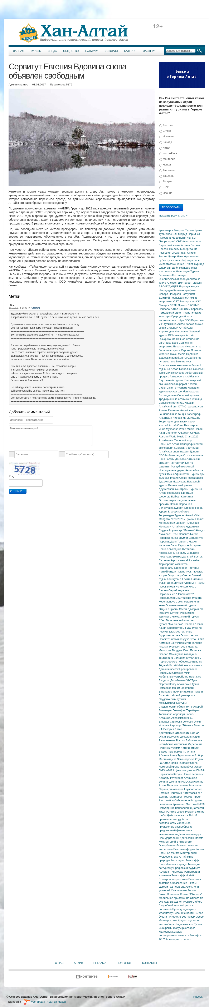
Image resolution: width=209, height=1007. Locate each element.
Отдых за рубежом (179, 575)
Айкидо (200, 530)
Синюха (175, 616)
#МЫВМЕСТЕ (191, 417)
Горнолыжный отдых (180, 492)
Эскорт (198, 766)
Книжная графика (185, 290)
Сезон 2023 (197, 639)
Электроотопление (180, 631)
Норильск (194, 233)
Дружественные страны (174, 489)
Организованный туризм (181, 605)
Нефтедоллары (190, 260)
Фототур (171, 811)
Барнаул (185, 286)
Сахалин (164, 560)
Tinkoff (193, 815)
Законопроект (186, 759)
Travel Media (178, 354)
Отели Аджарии (189, 609)
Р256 (175, 534)
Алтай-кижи (166, 440)
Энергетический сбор (172, 279)
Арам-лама (184, 684)
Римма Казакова (169, 410)
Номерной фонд (169, 766)
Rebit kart (195, 676)
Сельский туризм (188, 395)
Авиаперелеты (191, 241)
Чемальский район (171, 312)
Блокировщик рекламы (173, 879)
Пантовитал (177, 462)
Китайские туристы (190, 597)
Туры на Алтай (184, 515)
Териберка (193, 710)
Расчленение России (172, 740)
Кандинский (179, 237)
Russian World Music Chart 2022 (178, 436)
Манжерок (165, 931)
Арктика (176, 556)
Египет (165, 131)
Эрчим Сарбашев (181, 504)
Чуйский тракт (194, 519)
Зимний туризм (189, 616)
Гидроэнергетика (170, 635)
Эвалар (164, 654)
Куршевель (166, 856)
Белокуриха (166, 507)
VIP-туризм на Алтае (172, 324)
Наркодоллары (168, 597)
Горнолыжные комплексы (175, 365)
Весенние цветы (184, 912)
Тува (194, 680)
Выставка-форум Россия (188, 849)
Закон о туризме (177, 387)
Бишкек (195, 245)
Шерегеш (165, 496)
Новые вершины (193, 774)
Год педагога (177, 886)
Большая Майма (169, 852)
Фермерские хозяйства (173, 564)
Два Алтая (165, 481)
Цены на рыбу (177, 552)
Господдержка (168, 395)
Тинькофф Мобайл (183, 875)
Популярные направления (175, 807)
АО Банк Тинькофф (171, 871)
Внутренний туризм (171, 380)
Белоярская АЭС (190, 301)
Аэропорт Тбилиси (182, 725)
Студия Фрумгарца (171, 530)
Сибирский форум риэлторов (177, 927)
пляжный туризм (191, 800)
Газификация (167, 339)
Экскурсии (173, 736)
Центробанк (176, 256)
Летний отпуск (190, 747)
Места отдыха (168, 759)
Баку (174, 642)
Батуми (175, 612)
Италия (164, 646)
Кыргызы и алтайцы (186, 447)
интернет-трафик (180, 939)
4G (161, 939)
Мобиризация (188, 248)
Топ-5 (189, 706)
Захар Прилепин (169, 894)
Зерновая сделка (170, 350)
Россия (192, 890)
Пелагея (189, 624)
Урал (162, 811)
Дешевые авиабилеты (173, 357)
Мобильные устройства (174, 676)
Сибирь (197, 901)
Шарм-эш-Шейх (169, 267)
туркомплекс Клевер (172, 372)
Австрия (166, 125)
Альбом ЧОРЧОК (189, 432)
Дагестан (198, 807)
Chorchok (172, 432)
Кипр (186, 650)
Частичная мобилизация (174, 271)
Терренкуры (167, 515)
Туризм (36, 51)
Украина (164, 725)
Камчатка (187, 496)
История (111, 51)
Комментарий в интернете (175, 841)
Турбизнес (165, 233)
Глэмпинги (166, 804)
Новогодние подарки (172, 470)
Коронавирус (167, 601)
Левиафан (179, 710)
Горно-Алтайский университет (177, 695)
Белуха (164, 590)
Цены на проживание (184, 762)
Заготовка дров (169, 342)
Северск (164, 305)
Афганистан (182, 474)
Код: (11, 476)
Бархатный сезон (170, 245)
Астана (186, 245)
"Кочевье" (165, 534)
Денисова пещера (189, 834)
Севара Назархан (170, 294)
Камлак (176, 931)
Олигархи (180, 252)
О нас (59, 962)
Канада (165, 142)
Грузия (196, 721)
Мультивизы (193, 657)
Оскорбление (167, 845)
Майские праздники (190, 665)
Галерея (130, 51)
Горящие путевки (178, 785)
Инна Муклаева (169, 429)
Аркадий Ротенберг (171, 777)
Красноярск (166, 230)
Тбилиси (174, 248)
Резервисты (166, 252)
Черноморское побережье (175, 661)
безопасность (167, 822)
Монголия (167, 159)
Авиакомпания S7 (182, 717)
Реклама (99, 962)
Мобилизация (174, 455)
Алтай (190, 335)
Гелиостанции (189, 635)
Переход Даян (168, 541)
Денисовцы (187, 837)
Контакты (149, 962)
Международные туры (172, 702)
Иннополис (182, 331)
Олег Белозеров (187, 425)
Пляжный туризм (170, 747)
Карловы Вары (168, 545)
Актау (174, 755)
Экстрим (191, 804)
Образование (179, 882)
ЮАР (164, 187)
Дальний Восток (192, 556)
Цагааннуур (196, 537)
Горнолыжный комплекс (181, 620)
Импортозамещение (172, 264)
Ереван (164, 248)
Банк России (167, 459)
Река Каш (165, 556)
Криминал (179, 804)
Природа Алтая (169, 309)
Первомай (165, 672)
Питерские (175, 916)
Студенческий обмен (172, 706)
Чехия (192, 541)
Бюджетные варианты (173, 751)
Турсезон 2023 (178, 646)
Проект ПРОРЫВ (188, 305)
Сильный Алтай (177, 327)
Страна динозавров (171, 789)
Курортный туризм (189, 545)
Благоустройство (178, 511)
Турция (165, 181)
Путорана (165, 237)
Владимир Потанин (192, 691)
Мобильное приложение (174, 897)
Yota (166, 939)
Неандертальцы (169, 837)
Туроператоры (175, 627)
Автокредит (178, 860)
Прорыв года (167, 586)
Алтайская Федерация (188, 744)
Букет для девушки (184, 909)
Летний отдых (168, 571)
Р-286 (201, 804)
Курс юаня (174, 260)
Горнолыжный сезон (191, 369)
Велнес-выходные (170, 549)
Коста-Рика (168, 153)
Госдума (177, 650)
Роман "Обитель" (191, 894)
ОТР (181, 406)
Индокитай (184, 642)
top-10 (176, 687)
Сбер (162, 620)
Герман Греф (192, 796)
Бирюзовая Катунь (171, 774)
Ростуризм (188, 294)
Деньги (194, 451)
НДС (188, 627)
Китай (164, 148)
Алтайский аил (168, 406)
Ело (193, 732)
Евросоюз (179, 346)
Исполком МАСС (186, 586)
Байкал (176, 496)
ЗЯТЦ (174, 305)
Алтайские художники (185, 526)
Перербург (187, 766)
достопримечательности (174, 935)
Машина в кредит (176, 864)
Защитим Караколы (191, 309)
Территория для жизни (173, 421)
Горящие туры (188, 267)
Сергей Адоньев (179, 590)
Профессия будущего (186, 867)
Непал (165, 165)
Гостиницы (179, 275)
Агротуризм (178, 560)
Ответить (35, 308)
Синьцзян (193, 552)
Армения (165, 642)
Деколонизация (190, 736)
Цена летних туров (179, 582)
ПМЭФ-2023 (167, 770)
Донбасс (180, 459)
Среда (52, 51)
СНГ (179, 241)
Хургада (199, 264)
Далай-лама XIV (180, 680)
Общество (71, 51)
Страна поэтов (193, 406)
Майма (199, 837)
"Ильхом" (189, 530)
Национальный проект (173, 567)
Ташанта (183, 541)
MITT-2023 (198, 582)
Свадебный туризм (171, 905)
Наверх (198, 996)
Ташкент (196, 282)
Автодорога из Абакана (184, 376)
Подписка (192, 354)
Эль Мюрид (180, 233)
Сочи (182, 477)
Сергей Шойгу (168, 684)
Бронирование (188, 669)
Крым (198, 230)
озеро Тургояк (186, 811)
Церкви (164, 886)
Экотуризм (189, 916)
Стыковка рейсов (181, 721)
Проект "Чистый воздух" (174, 639)
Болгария (180, 657)
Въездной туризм (181, 901)
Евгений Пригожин (171, 792)
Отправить (17, 491)
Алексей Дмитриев (179, 282)
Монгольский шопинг (172, 522)
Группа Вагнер (193, 789)
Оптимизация (167, 500)
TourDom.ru (166, 657)
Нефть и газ (193, 346)
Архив (78, 962)
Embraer (164, 721)
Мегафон (195, 935)
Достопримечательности (174, 732)
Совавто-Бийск (188, 534)
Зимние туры (184, 361)
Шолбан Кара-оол (189, 391)
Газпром (179, 230)
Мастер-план (188, 852)
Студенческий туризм (172, 699)
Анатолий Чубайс (170, 800)
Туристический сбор (190, 755)
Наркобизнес (167, 594)
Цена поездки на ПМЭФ (189, 770)
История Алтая (172, 729)
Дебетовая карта (178, 815)
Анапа (191, 751)
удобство (183, 819)
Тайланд (166, 176)
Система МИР (181, 672)
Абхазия (164, 755)
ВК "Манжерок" (174, 796)
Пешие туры (185, 571)
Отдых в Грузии (169, 609)
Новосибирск (194, 477)
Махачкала (179, 481)
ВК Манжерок (177, 335)
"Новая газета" (185, 594)
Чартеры (193, 567)
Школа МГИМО (178, 781)
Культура (91, 51)
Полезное (124, 962)
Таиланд (196, 642)
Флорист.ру (166, 912)
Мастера (149, 51)
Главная (18, 51)
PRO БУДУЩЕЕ (169, 286)
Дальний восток (169, 669)
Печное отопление (187, 339)
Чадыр (189, 402)
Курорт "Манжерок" (171, 624)
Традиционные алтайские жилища (180, 399)
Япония (165, 193)
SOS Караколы (194, 320)
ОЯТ (176, 301)
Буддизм (164, 680)
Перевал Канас (169, 537)
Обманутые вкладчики (183, 654)
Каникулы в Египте (179, 579)
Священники (179, 890)
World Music (187, 429)
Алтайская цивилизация (174, 451)
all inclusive (192, 560)
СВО (162, 455)
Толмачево (166, 714)
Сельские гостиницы (172, 402)
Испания (166, 136)
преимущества (168, 819)
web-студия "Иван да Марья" (45, 1001)
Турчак (198, 924)
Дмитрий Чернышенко (173, 297)
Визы (170, 474)
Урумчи (184, 537)
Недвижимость (184, 924)
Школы (192, 882)
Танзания (167, 170)
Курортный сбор (184, 507)
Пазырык (195, 650)
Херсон (186, 350)
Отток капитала (193, 455)
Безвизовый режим (180, 485)
